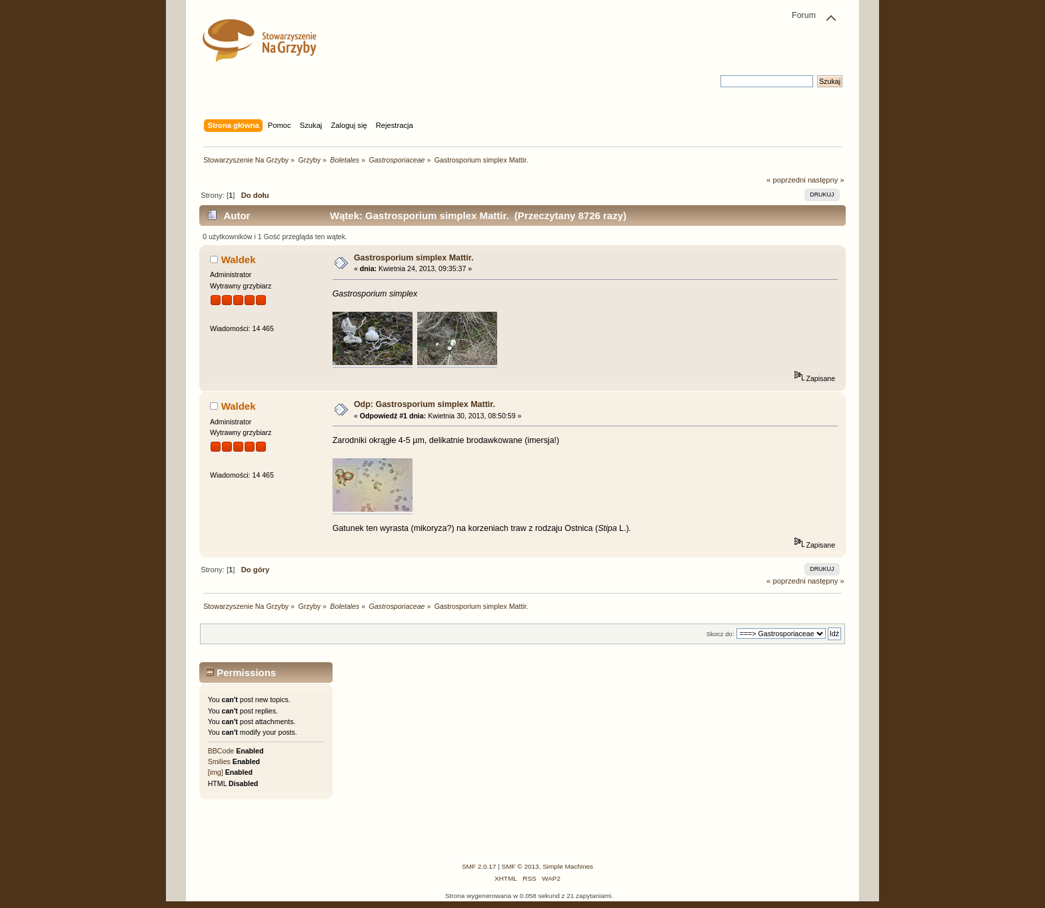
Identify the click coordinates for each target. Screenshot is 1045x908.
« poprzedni (786, 180)
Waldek (238, 259)
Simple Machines (567, 866)
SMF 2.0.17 (479, 866)
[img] (215, 772)
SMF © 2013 (520, 866)
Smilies (219, 761)
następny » (826, 180)
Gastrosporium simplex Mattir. (413, 257)
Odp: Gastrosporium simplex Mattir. (424, 404)
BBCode (221, 751)
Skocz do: (720, 634)
